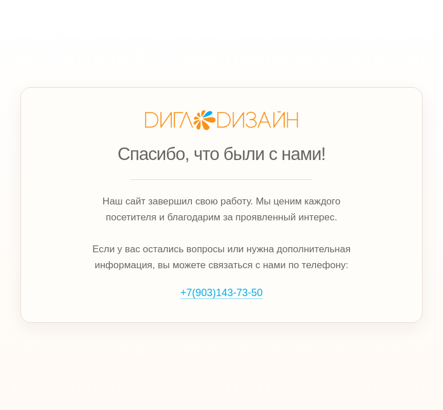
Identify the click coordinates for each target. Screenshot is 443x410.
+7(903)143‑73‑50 (222, 292)
